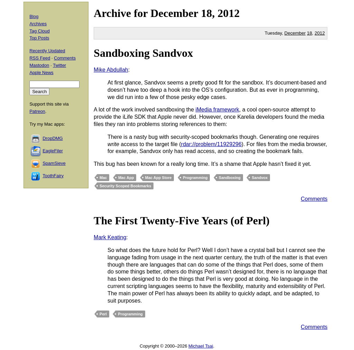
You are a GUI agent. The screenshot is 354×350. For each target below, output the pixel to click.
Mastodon (39, 65)
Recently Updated (47, 50)
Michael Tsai (200, 346)
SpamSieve (54, 163)
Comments (314, 199)
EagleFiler (53, 150)
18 (309, 33)
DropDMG (53, 138)
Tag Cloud (39, 31)
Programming (195, 178)
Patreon (37, 111)
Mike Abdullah (111, 70)
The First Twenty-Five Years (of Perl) (182, 220)
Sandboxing (230, 178)
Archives (38, 23)
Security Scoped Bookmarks (125, 186)
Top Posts (39, 38)
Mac (103, 178)
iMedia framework (217, 110)
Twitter (59, 65)
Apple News (41, 72)
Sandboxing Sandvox (143, 53)
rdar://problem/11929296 (211, 144)
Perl (103, 314)
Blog (33, 16)
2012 (228, 13)
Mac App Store (158, 178)
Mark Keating (110, 237)
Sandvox (260, 178)
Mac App (126, 178)
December (174, 13)
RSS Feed (39, 58)
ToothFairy (53, 175)
